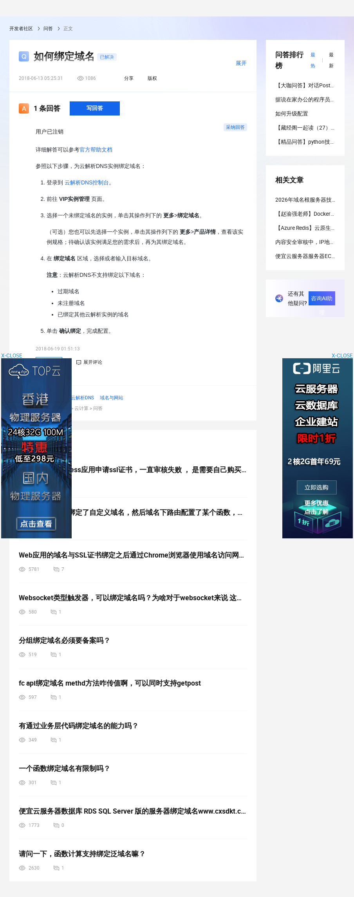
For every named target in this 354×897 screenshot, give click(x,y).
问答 (48, 28)
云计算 (81, 408)
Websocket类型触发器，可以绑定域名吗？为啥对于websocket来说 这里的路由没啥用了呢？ (133, 598)
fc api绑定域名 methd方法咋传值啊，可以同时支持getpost (110, 683)
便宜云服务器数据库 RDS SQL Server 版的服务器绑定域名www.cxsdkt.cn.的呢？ (133, 811)
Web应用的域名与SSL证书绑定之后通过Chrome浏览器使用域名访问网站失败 (133, 555)
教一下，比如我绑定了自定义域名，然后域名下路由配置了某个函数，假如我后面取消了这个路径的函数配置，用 (133, 512)
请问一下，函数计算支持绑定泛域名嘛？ (82, 854)
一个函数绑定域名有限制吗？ (64, 768)
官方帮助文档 (95, 149)
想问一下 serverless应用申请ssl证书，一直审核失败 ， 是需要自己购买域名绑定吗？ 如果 (133, 470)
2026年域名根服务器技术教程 (311, 200)
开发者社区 (21, 28)
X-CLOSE (342, 355)
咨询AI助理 (321, 300)
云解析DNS (82, 398)
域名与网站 (111, 398)
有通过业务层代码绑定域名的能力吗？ (79, 726)
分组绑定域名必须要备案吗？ (64, 640)
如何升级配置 (291, 113)
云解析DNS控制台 (87, 182)
